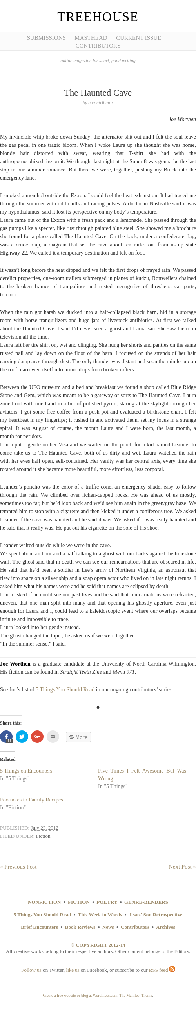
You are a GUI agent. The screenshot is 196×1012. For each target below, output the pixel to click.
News (108, 927)
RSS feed (162, 970)
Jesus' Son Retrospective (155, 914)
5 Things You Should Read (65, 690)
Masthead (90, 38)
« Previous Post (18, 867)
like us (73, 970)
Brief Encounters (39, 927)
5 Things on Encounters (26, 771)
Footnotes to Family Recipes (31, 800)
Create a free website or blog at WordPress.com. (80, 995)
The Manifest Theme (135, 995)
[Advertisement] (35, 121)
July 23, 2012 (44, 828)
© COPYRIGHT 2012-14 (98, 945)
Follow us (31, 970)
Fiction (43, 836)
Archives (165, 927)
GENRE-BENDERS (146, 902)
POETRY (106, 902)
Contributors (98, 46)
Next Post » (182, 867)
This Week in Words (100, 914)
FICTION (79, 902)
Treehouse (97, 17)
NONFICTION (44, 902)
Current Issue (138, 38)
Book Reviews (80, 927)
